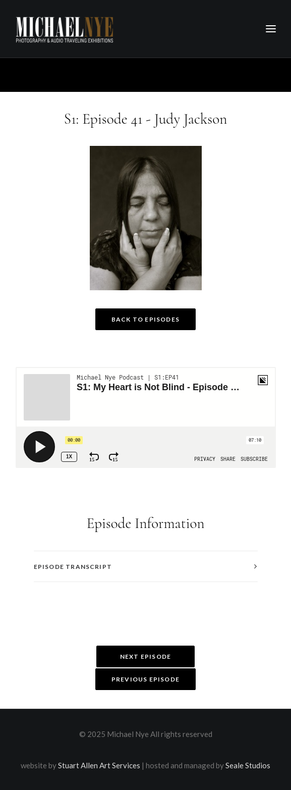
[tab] (146, 566)
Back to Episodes (145, 319)
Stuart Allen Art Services (99, 765)
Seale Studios (247, 765)
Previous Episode (145, 679)
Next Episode (145, 656)
